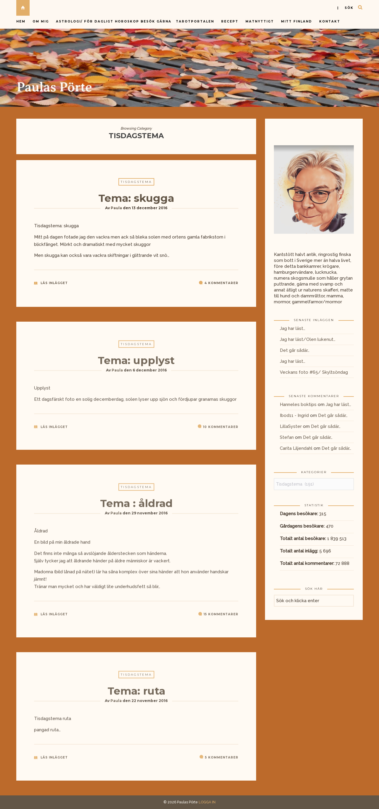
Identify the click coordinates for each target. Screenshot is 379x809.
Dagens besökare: (299, 513)
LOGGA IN (207, 802)
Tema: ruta (136, 693)
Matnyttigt (259, 21)
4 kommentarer (221, 283)
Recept (229, 21)
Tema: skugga (136, 198)
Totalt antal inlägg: (299, 551)
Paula (116, 208)
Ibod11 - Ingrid (294, 415)
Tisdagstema (136, 182)
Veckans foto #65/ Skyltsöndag (314, 372)
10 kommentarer (220, 429)
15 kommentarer (221, 617)
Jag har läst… (292, 328)
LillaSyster (291, 426)
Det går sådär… (294, 350)
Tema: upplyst (136, 362)
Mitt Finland (296, 21)
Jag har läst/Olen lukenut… (307, 339)
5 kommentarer (221, 760)
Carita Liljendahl (296, 448)
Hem (20, 21)
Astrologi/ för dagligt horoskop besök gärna (114, 21)
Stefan (287, 437)
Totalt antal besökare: (303, 538)
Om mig (41, 21)
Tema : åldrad (136, 505)
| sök (345, 8)
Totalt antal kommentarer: (307, 563)
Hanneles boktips (298, 404)
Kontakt (329, 21)
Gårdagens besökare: (303, 526)
